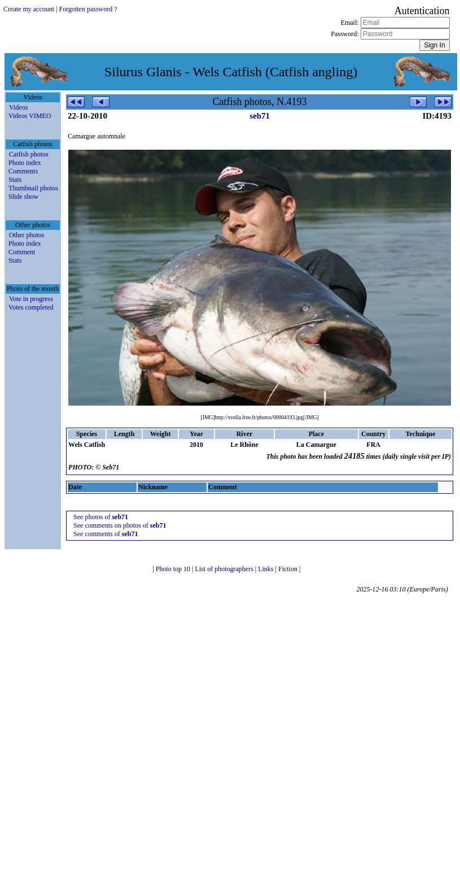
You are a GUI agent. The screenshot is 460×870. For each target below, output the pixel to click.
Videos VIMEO (29, 116)
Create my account (28, 9)
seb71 (259, 115)
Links (266, 569)
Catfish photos (29, 154)
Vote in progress (31, 299)
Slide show (23, 197)
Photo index (24, 163)
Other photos (26, 235)
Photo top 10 (174, 569)
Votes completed (30, 307)
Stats (14, 180)
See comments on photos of (119, 525)
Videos (18, 107)
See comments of (105, 534)
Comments (23, 171)
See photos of (100, 517)
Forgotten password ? (88, 9)
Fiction (288, 569)
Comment (21, 252)
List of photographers (225, 569)
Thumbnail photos (33, 188)
